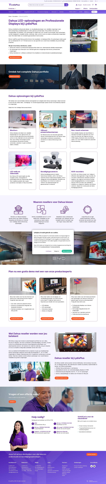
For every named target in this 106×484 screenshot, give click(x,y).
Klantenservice (51, 467)
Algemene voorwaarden (53, 470)
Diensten (62, 11)
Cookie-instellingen (78, 467)
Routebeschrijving (52, 472)
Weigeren (56, 251)
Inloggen (64, 467)
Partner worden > (92, 454)
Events (80, 11)
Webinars (64, 473)
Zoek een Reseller (66, 470)
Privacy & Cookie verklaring (80, 465)
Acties (63, 475)
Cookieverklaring (45, 246)
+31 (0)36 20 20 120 (13, 470)
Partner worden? (66, 469)
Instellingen (48, 251)
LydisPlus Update (66, 472)
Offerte (85, 8)
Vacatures (50, 469)
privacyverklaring (55, 246)
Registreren (64, 465)
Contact (49, 465)
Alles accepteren (67, 251)
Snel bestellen (93, 8)
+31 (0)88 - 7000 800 (27, 470)
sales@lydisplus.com (13, 472)
